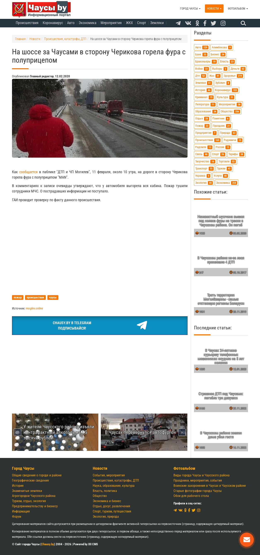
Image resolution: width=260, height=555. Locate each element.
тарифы (236, 154)
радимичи (233, 140)
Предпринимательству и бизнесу (35, 506)
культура (225, 97)
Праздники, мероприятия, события (197, 480)
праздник (222, 126)
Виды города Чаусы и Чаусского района (201, 475)
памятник (221, 118)
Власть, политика (105, 491)
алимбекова (222, 47)
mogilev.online (34, 308)
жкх (214, 76)
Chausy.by (47, 544)
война (202, 69)
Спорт (141, 23)
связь (202, 154)
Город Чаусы (190, 8)
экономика (226, 183)
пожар (202, 126)
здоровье (233, 76)
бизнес (218, 54)
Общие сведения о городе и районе (37, 475)
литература (205, 104)
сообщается (28, 172)
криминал (204, 97)
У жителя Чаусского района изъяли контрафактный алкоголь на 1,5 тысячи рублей (58, 432)
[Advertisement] (100, 369)
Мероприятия (111, 23)
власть (227, 61)
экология (204, 183)
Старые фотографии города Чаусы (197, 491)
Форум (16, 516)
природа (228, 133)
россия (223, 147)
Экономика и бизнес (107, 501)
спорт (218, 154)
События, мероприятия (109, 475)
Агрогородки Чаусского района (33, 496)
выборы (219, 69)
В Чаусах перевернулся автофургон (140, 432)
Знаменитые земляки (27, 491)
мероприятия (230, 104)
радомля (203, 147)
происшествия (207, 140)
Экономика (87, 23)
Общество (100, 496)
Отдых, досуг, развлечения (111, 506)
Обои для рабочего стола (191, 496)
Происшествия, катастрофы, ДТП (116, 480)
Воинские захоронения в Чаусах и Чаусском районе (209, 486)
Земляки (157, 23)
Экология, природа (106, 516)
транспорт (204, 168)
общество (230, 111)
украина (202, 176)
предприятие (206, 133)
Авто (71, 23)
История (18, 486)
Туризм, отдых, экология (29, 501)
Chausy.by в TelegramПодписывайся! (100, 325)
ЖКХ (129, 23)
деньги (238, 69)
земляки (203, 83)
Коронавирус (53, 23)
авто (201, 47)
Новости (214, 8)
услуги (221, 176)
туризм (224, 168)
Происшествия (27, 23)
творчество (205, 161)
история (203, 90)
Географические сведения (30, 480)
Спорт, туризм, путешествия (112, 511)
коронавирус (226, 90)
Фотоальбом (238, 8)
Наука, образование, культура (114, 486)
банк (201, 54)
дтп (200, 76)
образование (206, 111)
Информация (21, 511)
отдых (202, 118)
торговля (227, 161)
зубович (222, 83)
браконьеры (206, 61)
